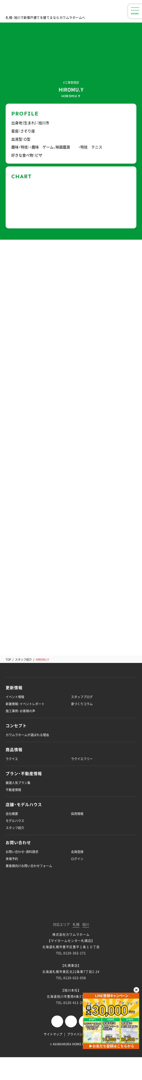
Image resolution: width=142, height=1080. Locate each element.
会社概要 (12, 813)
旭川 (85, 925)
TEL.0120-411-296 (71, 1002)
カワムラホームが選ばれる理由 (27, 734)
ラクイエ (12, 758)
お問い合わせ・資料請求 (22, 851)
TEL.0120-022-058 (71, 978)
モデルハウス (15, 820)
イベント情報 (15, 696)
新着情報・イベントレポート (25, 703)
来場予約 (12, 858)
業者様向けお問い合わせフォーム (29, 865)
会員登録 (77, 851)
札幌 (76, 925)
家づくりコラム (82, 703)
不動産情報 (13, 789)
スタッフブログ (82, 696)
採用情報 (77, 813)
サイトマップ (53, 1034)
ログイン (77, 858)
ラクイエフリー (82, 758)
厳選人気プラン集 (18, 782)
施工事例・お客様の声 (20, 710)
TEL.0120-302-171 (71, 953)
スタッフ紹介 (23, 659)
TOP (8, 659)
